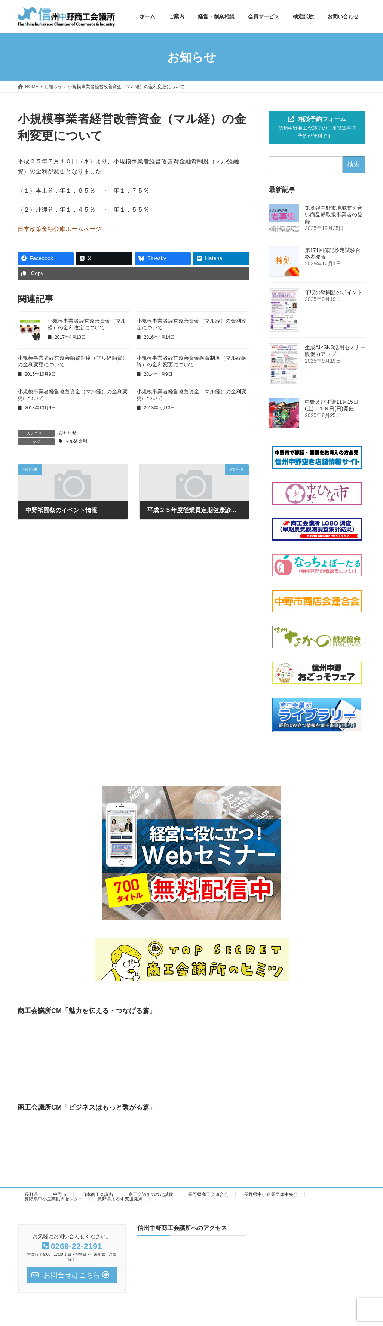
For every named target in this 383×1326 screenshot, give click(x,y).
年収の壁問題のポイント (336, 293)
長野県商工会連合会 (208, 1194)
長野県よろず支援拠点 (120, 1199)
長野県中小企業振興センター (53, 1199)
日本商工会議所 (97, 1194)
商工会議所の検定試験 (150, 1194)
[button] (317, 127)
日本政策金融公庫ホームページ (59, 229)
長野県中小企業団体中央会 (271, 1194)
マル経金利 (76, 441)
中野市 (60, 1194)
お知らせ (68, 432)
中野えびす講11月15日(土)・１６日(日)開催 (331, 405)
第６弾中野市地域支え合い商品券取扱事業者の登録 (333, 215)
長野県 (31, 1194)
